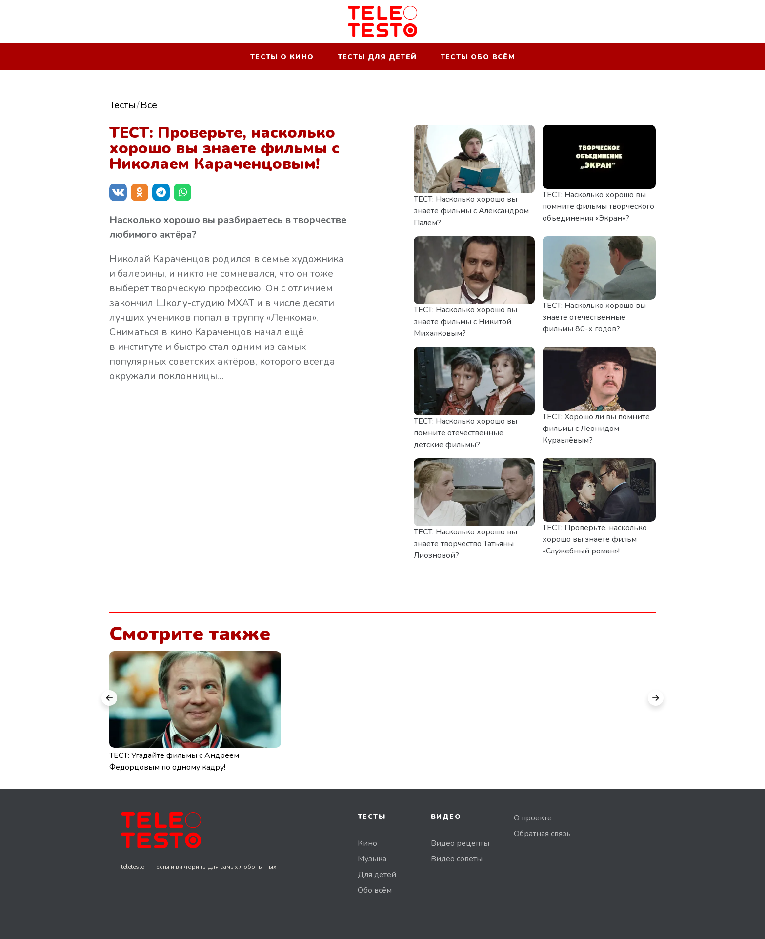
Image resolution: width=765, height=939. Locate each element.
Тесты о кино (282, 56)
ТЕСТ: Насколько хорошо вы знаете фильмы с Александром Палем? (471, 211)
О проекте (533, 818)
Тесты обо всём (478, 56)
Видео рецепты (460, 843)
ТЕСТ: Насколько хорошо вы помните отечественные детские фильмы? (465, 433)
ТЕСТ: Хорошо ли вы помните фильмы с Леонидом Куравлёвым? (596, 428)
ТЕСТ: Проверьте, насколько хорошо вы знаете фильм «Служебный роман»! (595, 539)
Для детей (377, 874)
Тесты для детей (377, 56)
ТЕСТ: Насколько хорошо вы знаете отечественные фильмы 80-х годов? (594, 317)
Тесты (122, 105)
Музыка (372, 859)
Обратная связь (542, 833)
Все (149, 105)
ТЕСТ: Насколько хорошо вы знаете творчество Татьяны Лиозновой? (465, 544)
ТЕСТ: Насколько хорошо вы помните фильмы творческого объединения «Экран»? (598, 206)
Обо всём (375, 890)
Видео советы (457, 859)
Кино (367, 843)
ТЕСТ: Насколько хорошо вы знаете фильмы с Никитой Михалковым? (465, 322)
